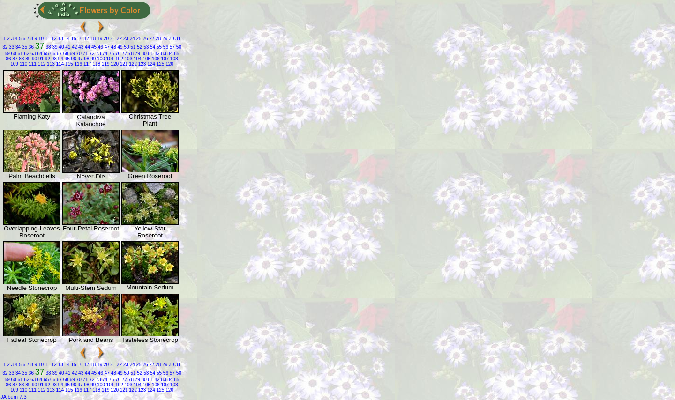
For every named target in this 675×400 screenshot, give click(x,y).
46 (100, 47)
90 (33, 58)
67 (58, 53)
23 (125, 38)
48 (113, 47)
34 (17, 47)
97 (79, 58)
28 (158, 38)
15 (73, 38)
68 (65, 53)
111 (31, 64)
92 (47, 58)
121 (123, 64)
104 (136, 58)
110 (22, 64)
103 (127, 58)
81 (150, 53)
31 (177, 38)
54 (152, 47)
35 (24, 47)
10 (40, 38)
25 (138, 38)
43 (80, 47)
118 (95, 64)
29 (164, 38)
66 (52, 53)
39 (54, 47)
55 (158, 47)
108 (173, 58)
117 (86, 64)
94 (60, 58)
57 (171, 47)
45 (93, 47)
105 (146, 58)
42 (73, 47)
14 (66, 38)
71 (85, 53)
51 (132, 47)
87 (14, 58)
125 (159, 64)
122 (132, 64)
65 (45, 53)
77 (123, 53)
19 (99, 38)
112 (41, 64)
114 (59, 64)
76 (117, 53)
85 (175, 53)
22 (118, 38)
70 (78, 53)
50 (126, 47)
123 (141, 64)
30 (170, 38)
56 (165, 47)
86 (8, 58)
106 (154, 58)
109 (14, 64)
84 (169, 53)
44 (86, 47)
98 (86, 58)
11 (47, 38)
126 (168, 64)
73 (98, 53)
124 (150, 64)
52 (138, 47)
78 (130, 53)
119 (104, 64)
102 (118, 58)
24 (131, 38)
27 (151, 38)
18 (92, 38)
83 (163, 53)
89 (27, 58)
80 (143, 53)
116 (77, 64)
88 (20, 58)
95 (66, 58)
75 (110, 53)
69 (71, 53)
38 (48, 47)
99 (92, 58)
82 (156, 53)
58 (178, 47)
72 (91, 53)
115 (68, 64)
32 (5, 47)
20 (105, 38)
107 (164, 58)
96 (73, 58)
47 (106, 47)
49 (119, 47)
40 (61, 47)
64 (39, 53)
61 (19, 53)
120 (114, 64)
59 (7, 53)
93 (53, 58)
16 (79, 38)
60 (13, 53)
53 (145, 47)
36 (30, 47)
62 (26, 53)
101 (109, 58)
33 (11, 47)
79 (137, 53)
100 (100, 58)
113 (49, 64)
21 (112, 38)
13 (60, 38)
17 (86, 38)
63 (33, 53)
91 (40, 58)
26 (145, 38)
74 (104, 53)
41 (67, 47)
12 (53, 38)
